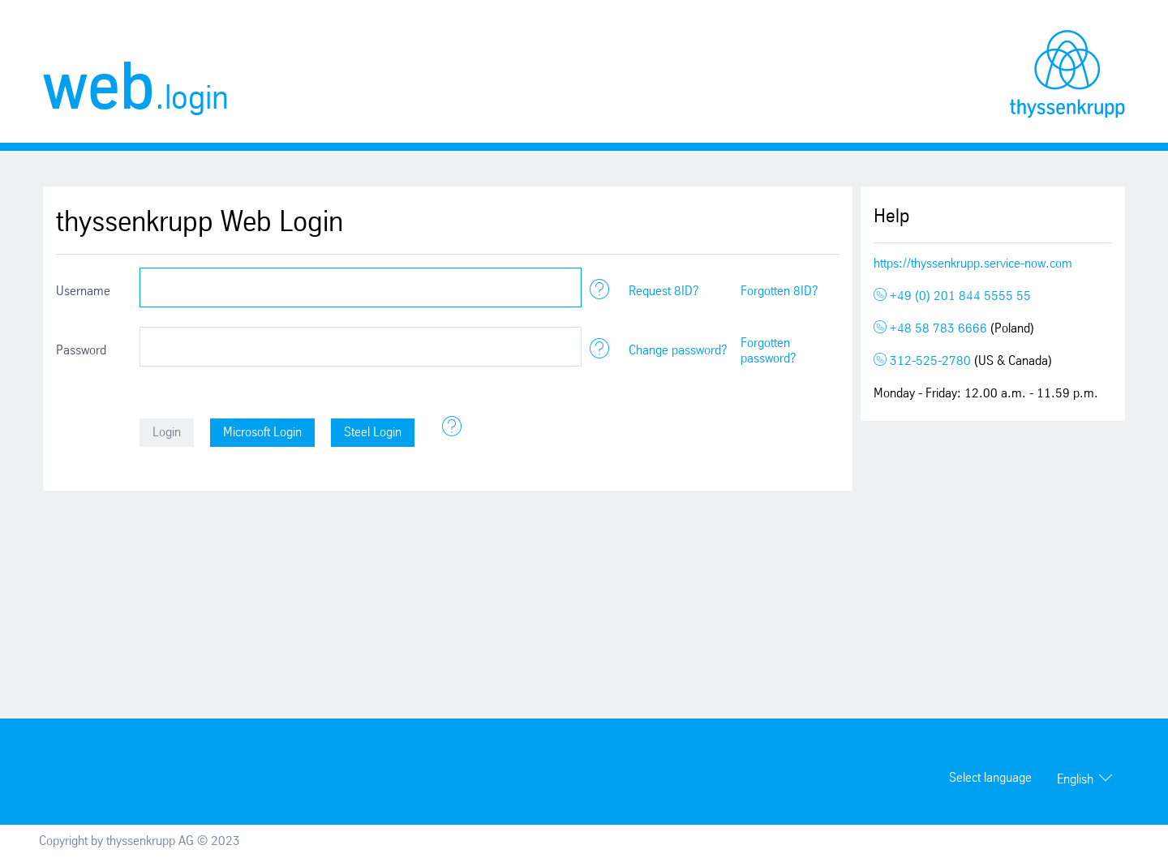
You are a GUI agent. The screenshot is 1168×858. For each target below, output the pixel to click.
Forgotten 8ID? (779, 291)
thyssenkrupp (1067, 74)
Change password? (678, 351)
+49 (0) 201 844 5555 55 (952, 296)
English (1075, 780)
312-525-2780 (924, 361)
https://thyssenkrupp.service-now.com (973, 264)
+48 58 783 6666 (932, 329)
